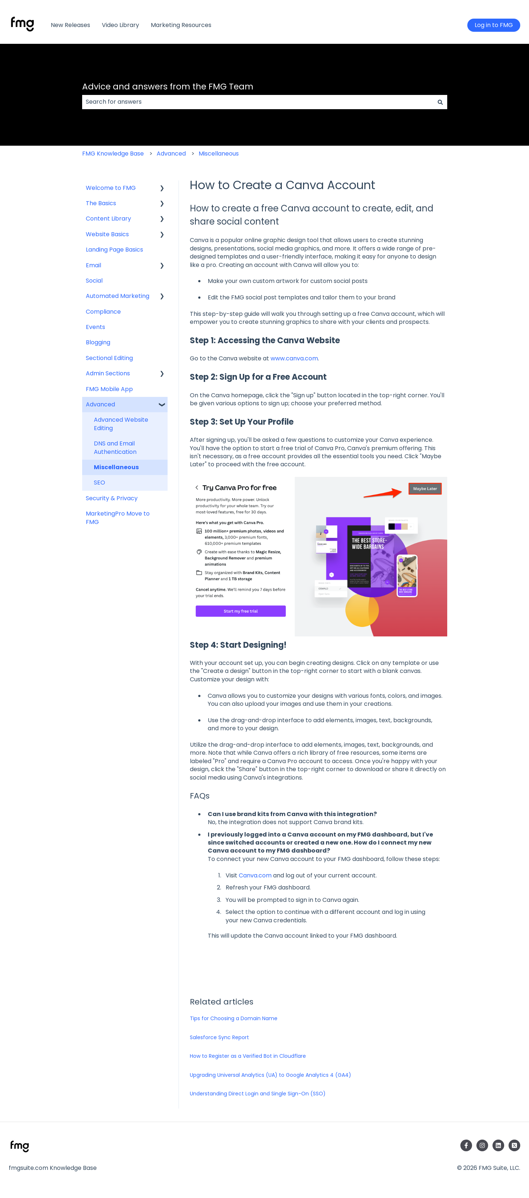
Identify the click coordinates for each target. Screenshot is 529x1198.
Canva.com (255, 875)
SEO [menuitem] (99, 482)
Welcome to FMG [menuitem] (111, 188)
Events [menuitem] (95, 327)
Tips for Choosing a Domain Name (233, 1018)
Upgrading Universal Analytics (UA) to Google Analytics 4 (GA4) (270, 1075)
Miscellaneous (219, 153)
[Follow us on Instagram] (482, 1145)
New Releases (70, 25)
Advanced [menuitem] (100, 404)
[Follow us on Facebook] (466, 1145)
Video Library (120, 25)
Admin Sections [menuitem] (108, 373)
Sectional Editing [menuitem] (109, 358)
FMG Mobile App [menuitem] (109, 389)
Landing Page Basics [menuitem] (114, 249)
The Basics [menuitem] (101, 203)
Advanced (171, 153)
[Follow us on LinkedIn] (498, 1145)
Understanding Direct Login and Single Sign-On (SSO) (258, 1093)
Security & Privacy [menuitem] (112, 498)
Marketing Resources (181, 25)
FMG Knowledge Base (113, 153)
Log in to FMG (494, 25)
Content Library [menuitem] (108, 218)
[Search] (440, 102)
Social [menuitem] (94, 280)
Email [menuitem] (93, 265)
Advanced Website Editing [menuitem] (121, 424)
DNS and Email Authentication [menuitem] (115, 447)
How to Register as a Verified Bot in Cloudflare (248, 1056)
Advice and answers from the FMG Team (167, 86)
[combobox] (257, 102)
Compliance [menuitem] (103, 311)
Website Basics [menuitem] (107, 234)
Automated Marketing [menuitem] (117, 296)
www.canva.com (293, 358)
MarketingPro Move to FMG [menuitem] (118, 517)
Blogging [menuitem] (98, 342)
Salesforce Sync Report (219, 1037)
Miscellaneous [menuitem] (116, 467)
